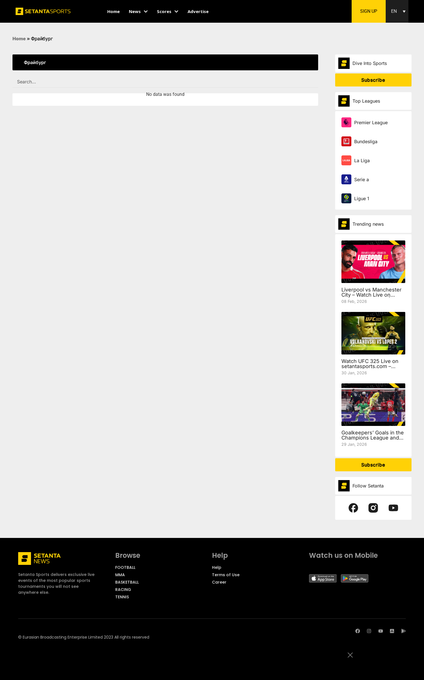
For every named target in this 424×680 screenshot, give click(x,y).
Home (19, 38)
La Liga (362, 160)
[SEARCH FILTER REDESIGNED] (165, 82)
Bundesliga (365, 141)
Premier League (371, 122)
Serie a (361, 179)
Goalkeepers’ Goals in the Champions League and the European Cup (372, 438)
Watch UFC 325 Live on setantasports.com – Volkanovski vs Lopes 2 (369, 366)
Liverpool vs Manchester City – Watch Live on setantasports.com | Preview (371, 297)
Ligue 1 (361, 198)
